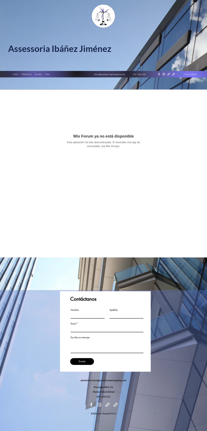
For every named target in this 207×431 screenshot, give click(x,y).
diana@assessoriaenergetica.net (109, 74)
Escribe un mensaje (80, 337)
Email (73, 324)
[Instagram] (163, 74)
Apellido (113, 310)
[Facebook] (159, 74)
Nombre (75, 310)
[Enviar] (82, 361)
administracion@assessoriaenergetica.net (103, 380)
